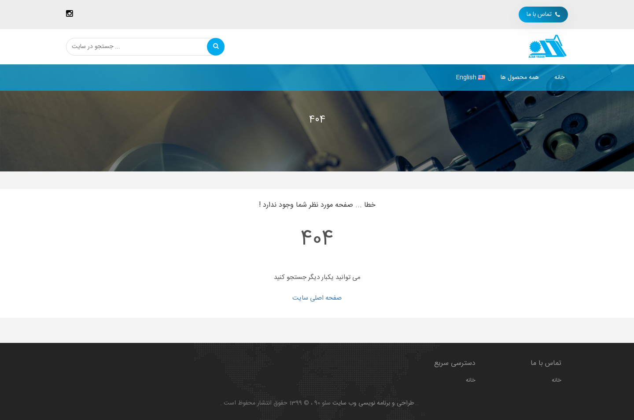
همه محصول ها (520, 77)
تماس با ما (543, 14)
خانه (559, 77)
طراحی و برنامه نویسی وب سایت (373, 403)
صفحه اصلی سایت (317, 298)
